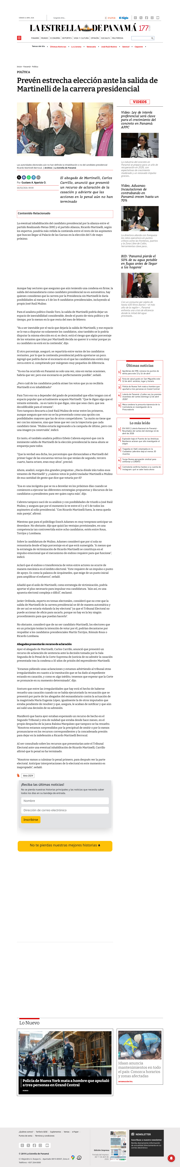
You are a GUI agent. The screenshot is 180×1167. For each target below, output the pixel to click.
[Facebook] (146, 17)
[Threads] (135, 17)
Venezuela (91, 47)
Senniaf (125, 47)
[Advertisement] (65, 972)
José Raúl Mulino (109, 47)
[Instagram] (152, 17)
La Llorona (76, 47)
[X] (141, 17)
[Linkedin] (34, 177)
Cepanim (139, 47)
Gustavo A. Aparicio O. (34, 182)
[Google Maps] (73, 1157)
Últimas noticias (140, 366)
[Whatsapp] (29, 177)
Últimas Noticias (58, 47)
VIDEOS (140, 102)
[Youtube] (158, 17)
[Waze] (79, 1157)
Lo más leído (140, 423)
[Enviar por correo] (38, 177)
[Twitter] (19, 177)
